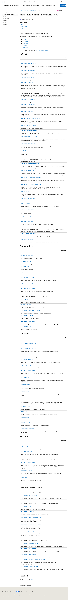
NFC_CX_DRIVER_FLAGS (26, 266)
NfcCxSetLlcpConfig (25, 417)
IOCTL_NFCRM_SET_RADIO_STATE (28, 70)
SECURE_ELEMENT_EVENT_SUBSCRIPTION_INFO (31, 517)
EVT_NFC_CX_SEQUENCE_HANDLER (28, 348)
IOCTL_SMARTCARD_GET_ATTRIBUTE (28, 198)
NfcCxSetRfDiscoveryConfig (26, 422)
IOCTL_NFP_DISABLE (25, 150)
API (38, 10)
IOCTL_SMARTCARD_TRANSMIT (27, 239)
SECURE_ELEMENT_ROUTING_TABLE (28, 548)
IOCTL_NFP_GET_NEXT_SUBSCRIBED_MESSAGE (31, 177)
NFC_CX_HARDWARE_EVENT (27, 451)
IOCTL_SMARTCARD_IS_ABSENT (27, 209)
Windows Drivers (32, 10)
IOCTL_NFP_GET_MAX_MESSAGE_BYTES (29, 170)
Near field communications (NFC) (44, 50)
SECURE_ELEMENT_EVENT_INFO (27, 511)
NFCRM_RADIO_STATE (25, 477)
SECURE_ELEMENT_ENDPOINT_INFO (28, 500)
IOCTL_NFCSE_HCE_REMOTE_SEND (28, 111)
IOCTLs (22, 24)
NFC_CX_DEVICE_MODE (26, 261)
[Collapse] (16, 9)
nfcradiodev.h (26, 41)
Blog (19, 595)
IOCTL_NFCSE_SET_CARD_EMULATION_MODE (30, 118)
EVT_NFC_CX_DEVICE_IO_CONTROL (28, 343)
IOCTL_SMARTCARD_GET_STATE (27, 203)
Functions (23, 28)
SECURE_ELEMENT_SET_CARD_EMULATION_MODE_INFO (33, 559)
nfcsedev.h (25, 43)
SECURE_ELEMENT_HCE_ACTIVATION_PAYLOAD (31, 524)
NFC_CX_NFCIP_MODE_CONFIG (27, 277)
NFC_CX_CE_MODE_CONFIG (27, 255)
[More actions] (66, 10)
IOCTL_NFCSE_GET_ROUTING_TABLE (28, 99)
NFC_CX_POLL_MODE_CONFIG (27, 294)
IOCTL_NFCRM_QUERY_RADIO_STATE (28, 63)
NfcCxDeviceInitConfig (25, 384)
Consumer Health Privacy (39, 595)
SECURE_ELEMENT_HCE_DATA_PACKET (29, 531)
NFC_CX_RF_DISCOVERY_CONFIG (28, 462)
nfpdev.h (25, 45)
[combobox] (9, 12)
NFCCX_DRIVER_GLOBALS (26, 470)
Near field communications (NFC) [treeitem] (10, 14)
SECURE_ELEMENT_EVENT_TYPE (27, 315)
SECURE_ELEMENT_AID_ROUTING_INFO (29, 495)
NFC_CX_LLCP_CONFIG (25, 457)
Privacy (29, 595)
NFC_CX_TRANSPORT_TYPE (26, 304)
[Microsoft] (2, 2)
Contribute (24, 595)
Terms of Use (50, 595)
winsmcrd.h (25, 47)
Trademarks (56, 595)
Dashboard (63, 5)
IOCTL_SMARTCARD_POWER (27, 221)
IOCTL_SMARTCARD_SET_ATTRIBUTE (28, 227)
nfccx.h (24, 39)
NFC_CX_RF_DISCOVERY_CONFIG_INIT (29, 370)
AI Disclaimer (4, 595)
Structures (23, 30)
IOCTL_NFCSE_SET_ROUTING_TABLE (28, 125)
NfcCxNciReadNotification (26, 406)
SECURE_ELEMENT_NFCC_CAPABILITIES (29, 538)
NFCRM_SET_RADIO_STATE (26, 483)
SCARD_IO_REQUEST (25, 490)
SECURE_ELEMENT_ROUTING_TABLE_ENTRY (30, 554)
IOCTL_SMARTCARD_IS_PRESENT (27, 216)
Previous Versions (12, 595)
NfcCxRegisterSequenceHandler (27, 411)
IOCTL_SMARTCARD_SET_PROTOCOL (28, 233)
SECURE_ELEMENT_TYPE (26, 326)
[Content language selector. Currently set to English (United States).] (8, 592)
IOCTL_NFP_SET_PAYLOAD (26, 191)
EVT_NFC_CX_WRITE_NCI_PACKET (28, 354)
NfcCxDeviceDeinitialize (25, 377)
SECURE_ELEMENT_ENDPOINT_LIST (28, 506)
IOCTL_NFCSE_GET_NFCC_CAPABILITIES (29, 91)
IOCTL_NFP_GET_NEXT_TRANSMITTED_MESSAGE (31, 184)
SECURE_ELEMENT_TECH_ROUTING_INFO (29, 566)
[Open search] (61, 2)
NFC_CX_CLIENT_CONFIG (26, 446)
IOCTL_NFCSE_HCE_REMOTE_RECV (28, 104)
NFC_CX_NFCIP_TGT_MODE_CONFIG (28, 283)
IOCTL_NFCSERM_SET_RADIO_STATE (28, 143)
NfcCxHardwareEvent (25, 398)
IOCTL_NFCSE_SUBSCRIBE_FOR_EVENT (29, 130)
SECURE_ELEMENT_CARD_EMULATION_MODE (30, 310)
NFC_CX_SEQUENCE (25, 299)
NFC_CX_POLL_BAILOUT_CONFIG (28, 288)
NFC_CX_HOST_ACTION (26, 272)
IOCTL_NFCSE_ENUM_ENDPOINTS (28, 77)
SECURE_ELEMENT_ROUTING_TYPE (28, 321)
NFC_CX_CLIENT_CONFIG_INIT (27, 359)
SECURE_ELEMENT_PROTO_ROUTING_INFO (30, 543)
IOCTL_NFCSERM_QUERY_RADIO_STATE (29, 136)
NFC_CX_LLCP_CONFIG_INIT (27, 365)
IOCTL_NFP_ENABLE (25, 157)
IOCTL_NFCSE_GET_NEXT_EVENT (27, 82)
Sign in (64, 1)
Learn (21, 10)
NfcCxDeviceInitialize (25, 391)
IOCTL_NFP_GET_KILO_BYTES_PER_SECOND (30, 163)
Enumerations (24, 26)
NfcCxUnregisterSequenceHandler (28, 428)
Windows (26, 10)
